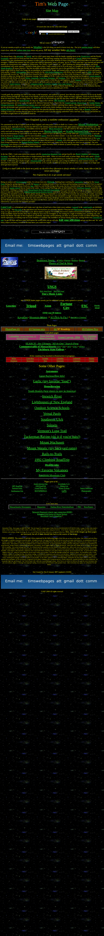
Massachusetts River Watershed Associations (43, 190)
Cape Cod (6, 207)
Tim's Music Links (52, 293)
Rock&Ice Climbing (78, 318)
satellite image (87, 47)
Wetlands (50, 182)
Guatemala (34, 78)
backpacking (24, 100)
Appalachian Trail (85, 134)
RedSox (75, 260)
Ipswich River (52, 396)
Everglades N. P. (64, 484)
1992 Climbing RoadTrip (52, 460)
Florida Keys (85, 56)
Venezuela (60, 361)
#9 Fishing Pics (90, 329)
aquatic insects (15, 188)
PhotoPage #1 (12, 329)
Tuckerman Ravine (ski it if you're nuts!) (52, 437)
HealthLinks (52, 464)
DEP (64, 347)
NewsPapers (88, 507)
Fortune (66, 304)
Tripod (31, 306)
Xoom (48, 305)
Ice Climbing (89, 336)
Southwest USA (52, 419)
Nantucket (78, 209)
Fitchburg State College (51, 349)
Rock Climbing (82, 154)
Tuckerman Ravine (18, 129)
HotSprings (5, 144)
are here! (71, 50)
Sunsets (52, 425)
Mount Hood (81, 103)
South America (15, 84)
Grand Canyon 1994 (69, 337)
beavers (36, 184)
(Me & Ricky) (89, 339)
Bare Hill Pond (59, 291)
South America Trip (40, 484)
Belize (28, 78)
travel (29, 56)
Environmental (21, 182)
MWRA (82, 347)
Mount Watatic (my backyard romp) (52, 448)
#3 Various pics (37, 329)
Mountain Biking (38, 317)
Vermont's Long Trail (52, 431)
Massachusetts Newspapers (20, 507)
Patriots (67, 260)
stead (97, 308)
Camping (75, 207)
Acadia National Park (77, 131)
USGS (52, 287)
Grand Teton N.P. (41, 488)
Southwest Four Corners (26, 105)
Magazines (41, 507)
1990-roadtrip (21, 72)
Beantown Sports (46, 260)
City (66, 308)
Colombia (47, 84)
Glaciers (98, 105)
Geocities (11, 305)
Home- (97, 305)
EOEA (75, 347)
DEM (59, 347)
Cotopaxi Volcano (86, 159)
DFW (69, 347)
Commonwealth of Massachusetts (37, 346)
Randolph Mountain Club (52, 475)
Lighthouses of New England (52, 402)
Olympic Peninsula (7, 105)
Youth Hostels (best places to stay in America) (52, 391)
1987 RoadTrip (17, 486)
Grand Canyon (70, 103)
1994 (89, 72)
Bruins (81, 260)
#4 (55, 329)
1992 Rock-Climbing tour (54, 72)
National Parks (17, 488)
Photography (86, 491)
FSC (85, 306)
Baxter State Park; (47, 336)
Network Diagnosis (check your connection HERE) (52, 512)
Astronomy (52, 371)
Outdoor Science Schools (52, 408)
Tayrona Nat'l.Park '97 (22, 336)
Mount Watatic (19, 136)
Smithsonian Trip (17, 491)
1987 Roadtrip (59, 100)
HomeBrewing (52, 386)
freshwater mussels (83, 188)
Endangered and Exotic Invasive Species (38, 192)
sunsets (43, 136)
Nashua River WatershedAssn (62, 507)
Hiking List (64, 486)
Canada (79, 58)
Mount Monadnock (55, 129)
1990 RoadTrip (40, 486)
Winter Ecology (64, 488)
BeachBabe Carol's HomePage (51, 516)
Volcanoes (36, 107)
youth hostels (87, 207)
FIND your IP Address (52, 313)
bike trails (18, 210)
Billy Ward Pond (46, 291)
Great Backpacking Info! (52, 375)
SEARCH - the (52, 343)
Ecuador (54, 84)
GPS (64, 491)
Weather (37, 47)
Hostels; (88, 109)
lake (31, 186)
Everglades (5, 58)
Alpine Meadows (7, 109)
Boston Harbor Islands (30, 142)
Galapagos (76, 361)
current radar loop (24, 50)
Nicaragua (51, 78)
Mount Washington (88, 124)
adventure (20, 56)
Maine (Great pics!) (47, 338)
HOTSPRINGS (41, 491)
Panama (78, 80)
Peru (59, 84)
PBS (79, 507)
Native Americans (86, 488)
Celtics (60, 260)
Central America (95, 76)
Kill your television (69, 220)
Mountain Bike (36, 161)
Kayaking (23, 317)
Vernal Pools (52, 413)
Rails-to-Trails (52, 454)
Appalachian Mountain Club (51, 154)
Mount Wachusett (52, 442)
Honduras (62, 78)
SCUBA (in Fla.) (59, 317)
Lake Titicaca (67, 84)
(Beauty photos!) (22, 339)
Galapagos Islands (36, 84)
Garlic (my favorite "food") (52, 381)
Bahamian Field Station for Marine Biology (52, 514)
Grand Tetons (94, 103)
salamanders (79, 182)
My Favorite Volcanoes (52, 470)
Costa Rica (43, 78)
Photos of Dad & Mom (61, 263)
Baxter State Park (53, 131)
